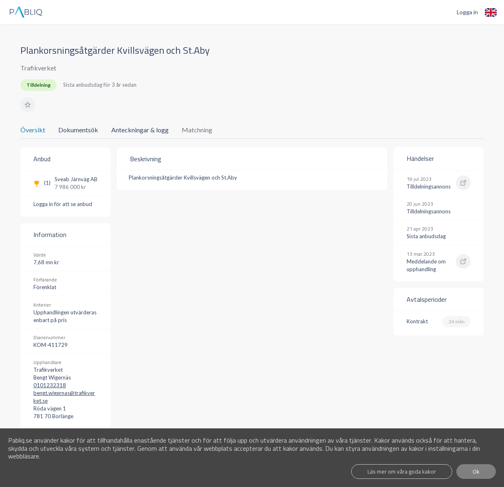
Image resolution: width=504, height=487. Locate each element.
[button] (27, 104)
